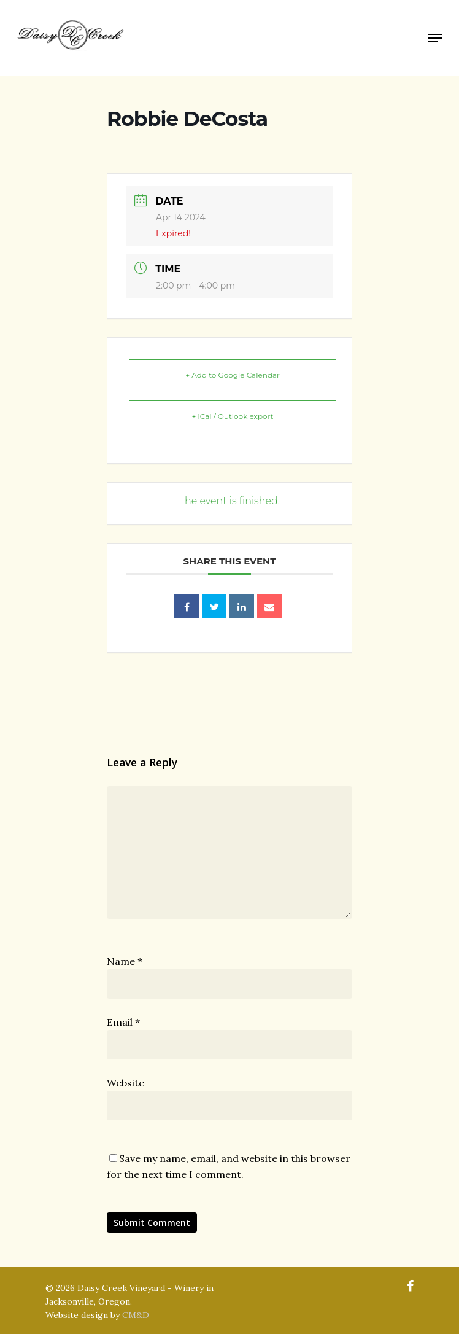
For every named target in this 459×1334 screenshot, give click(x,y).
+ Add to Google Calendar (232, 375)
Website (125, 1083)
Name (124, 961)
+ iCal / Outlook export (233, 416)
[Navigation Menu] (435, 38)
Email (123, 1022)
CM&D (135, 1314)
